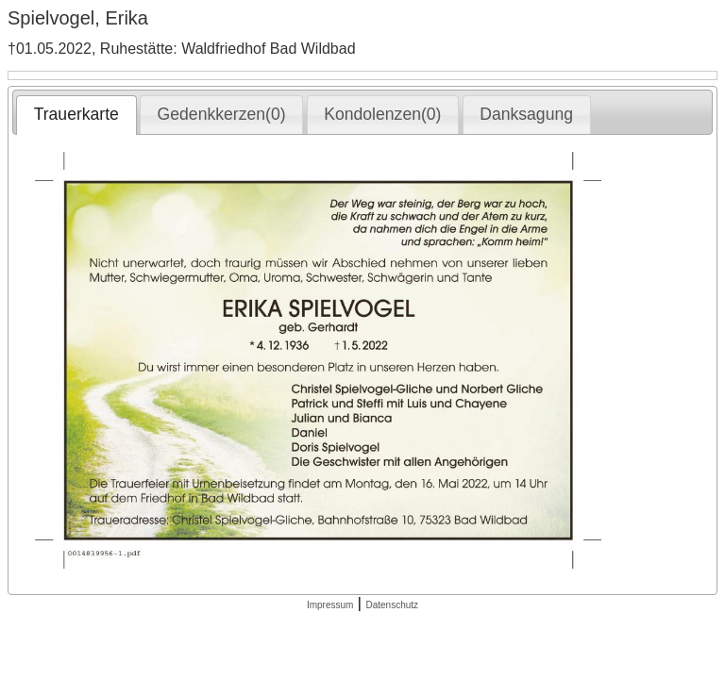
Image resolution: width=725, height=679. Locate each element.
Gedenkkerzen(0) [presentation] (222, 114)
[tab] (76, 115)
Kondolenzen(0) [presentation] (382, 114)
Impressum (330, 605)
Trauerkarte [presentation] (76, 114)
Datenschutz (391, 605)
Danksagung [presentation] (526, 114)
